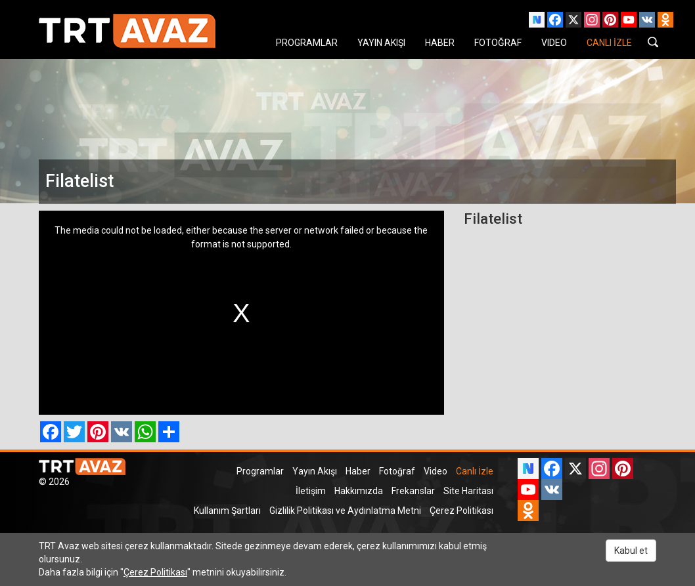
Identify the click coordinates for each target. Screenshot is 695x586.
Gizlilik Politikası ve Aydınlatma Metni (345, 510)
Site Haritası (468, 491)
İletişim (311, 491)
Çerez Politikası (461, 510)
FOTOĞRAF (498, 42)
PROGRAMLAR (307, 42)
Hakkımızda (358, 491)
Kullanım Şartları (227, 510)
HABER (440, 42)
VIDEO (554, 42)
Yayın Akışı (314, 471)
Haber (358, 471)
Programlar (260, 471)
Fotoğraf (397, 471)
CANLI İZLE (609, 42)
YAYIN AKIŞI (381, 42)
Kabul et (631, 550)
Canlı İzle (474, 471)
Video (435, 471)
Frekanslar (413, 491)
